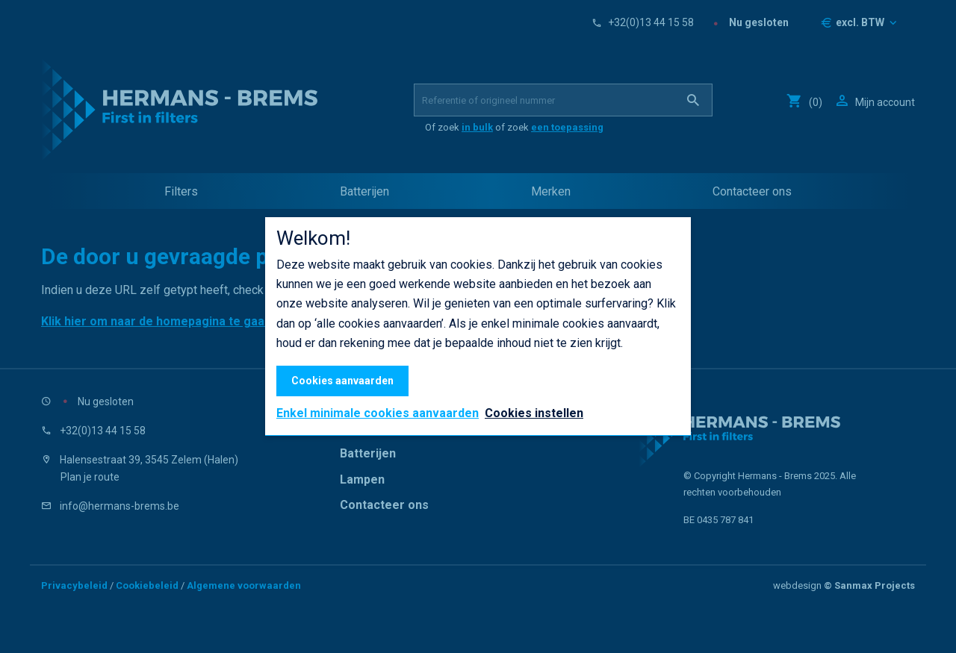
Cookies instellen (534, 413)
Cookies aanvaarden (342, 381)
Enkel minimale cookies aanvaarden (377, 413)
